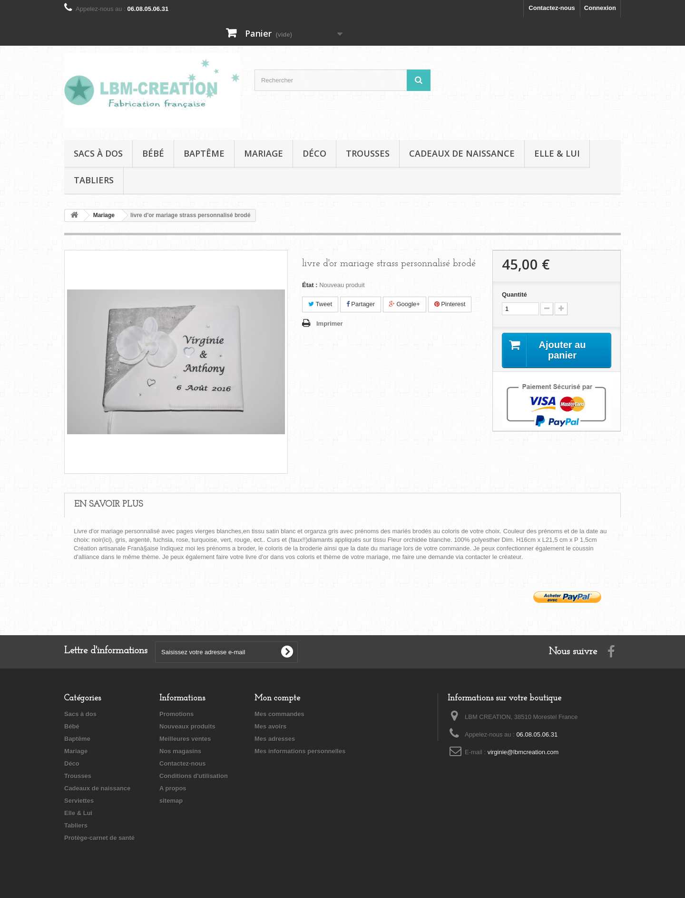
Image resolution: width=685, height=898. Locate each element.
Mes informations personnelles (299, 751)
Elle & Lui (557, 153)
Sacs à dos (98, 153)
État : (310, 285)
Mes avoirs (270, 726)
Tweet (320, 304)
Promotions (176, 714)
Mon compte (277, 698)
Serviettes (79, 800)
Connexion (600, 7)
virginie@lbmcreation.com (523, 752)
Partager (360, 304)
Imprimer (329, 323)
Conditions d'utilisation (193, 775)
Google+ (404, 304)
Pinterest (450, 304)
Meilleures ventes (185, 738)
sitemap (171, 800)
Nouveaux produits (187, 726)
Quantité (514, 294)
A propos (172, 788)
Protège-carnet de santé (99, 837)
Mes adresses (274, 738)
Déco (314, 153)
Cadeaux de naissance (462, 153)
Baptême (204, 153)
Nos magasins (180, 751)
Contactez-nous (551, 7)
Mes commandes (279, 714)
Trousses (368, 153)
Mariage (263, 153)
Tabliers (94, 180)
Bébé (153, 153)
